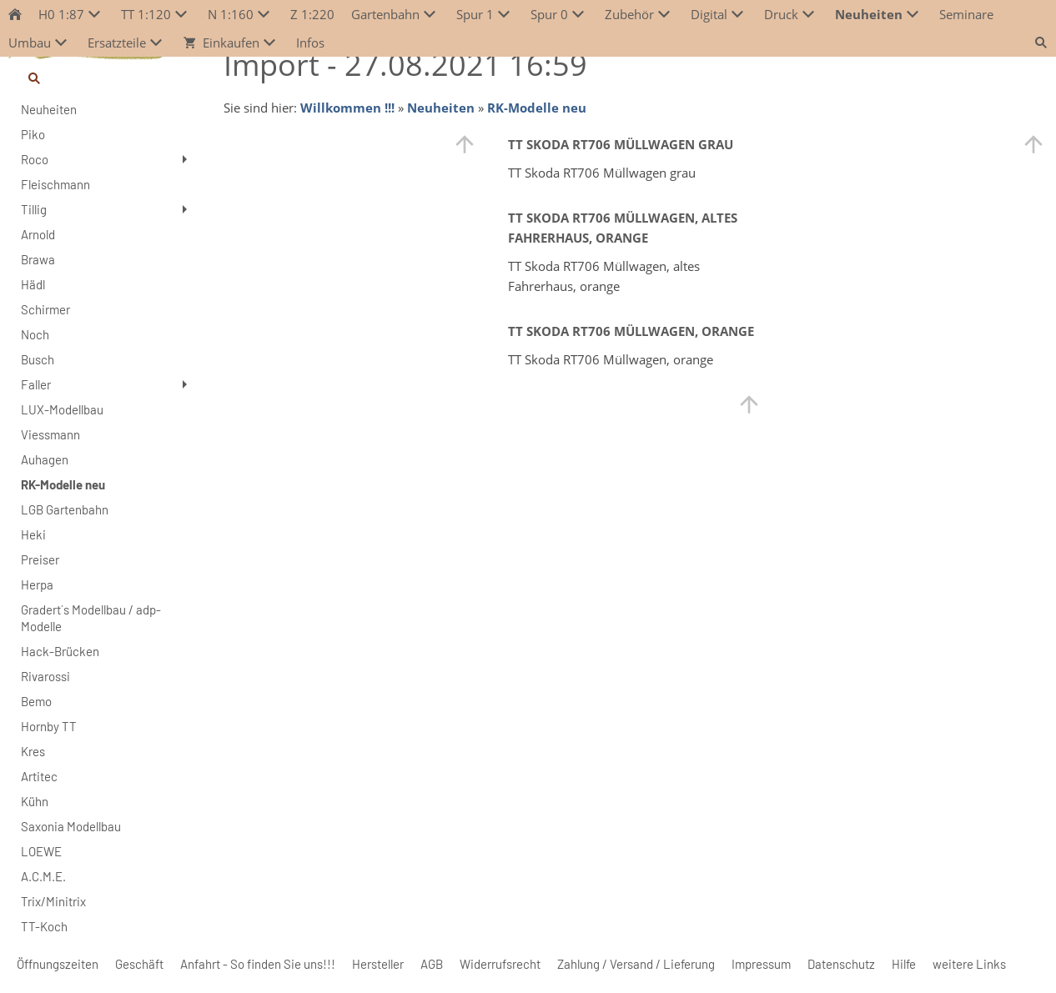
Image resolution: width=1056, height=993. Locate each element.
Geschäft (139, 963)
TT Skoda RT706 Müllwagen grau (620, 144)
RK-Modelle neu (536, 107)
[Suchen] (105, 78)
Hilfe (904, 963)
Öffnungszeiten (57, 963)
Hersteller (378, 963)
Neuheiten (441, 107)
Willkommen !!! (347, 107)
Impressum (761, 963)
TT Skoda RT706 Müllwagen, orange (631, 331)
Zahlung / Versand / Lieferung (636, 963)
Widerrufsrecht (500, 963)
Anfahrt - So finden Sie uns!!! (257, 963)
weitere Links (969, 963)
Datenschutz (841, 963)
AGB (431, 963)
